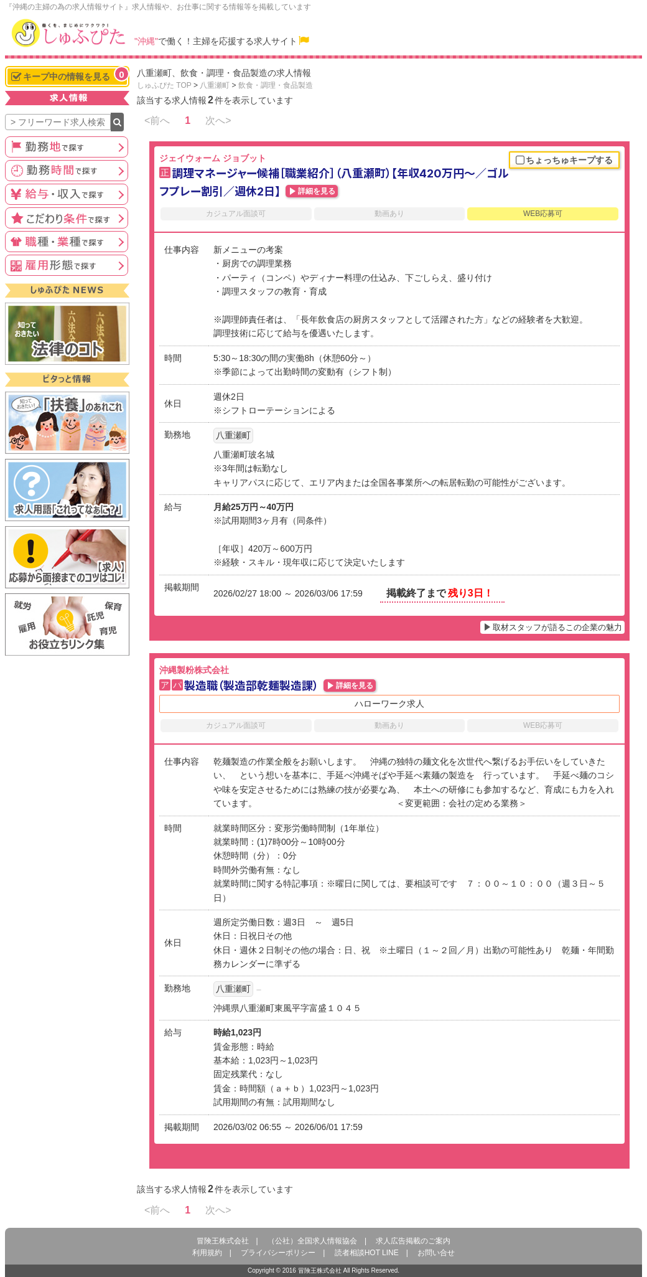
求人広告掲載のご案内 (413, 1241)
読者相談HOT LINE (367, 1252)
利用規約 (207, 1252)
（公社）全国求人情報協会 (312, 1241)
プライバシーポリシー (278, 1252)
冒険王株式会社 (223, 1241)
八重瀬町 (215, 85)
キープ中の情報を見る (69, 75)
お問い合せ (436, 1252)
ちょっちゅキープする (564, 160)
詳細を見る (316, 191)
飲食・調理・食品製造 (275, 85)
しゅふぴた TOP (164, 85)
